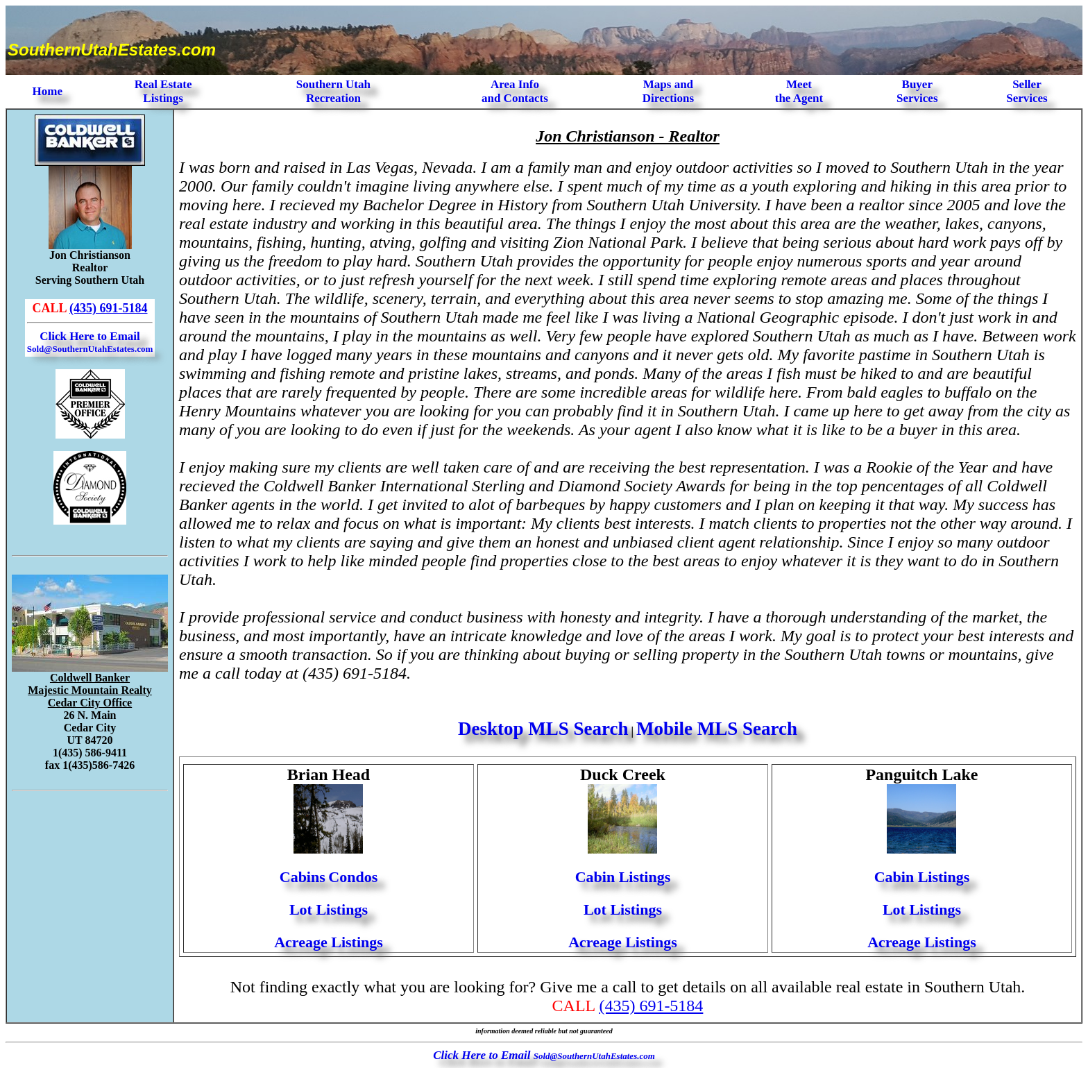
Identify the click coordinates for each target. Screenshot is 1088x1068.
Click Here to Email (90, 342)
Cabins (302, 876)
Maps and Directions (668, 91)
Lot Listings (328, 909)
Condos (352, 876)
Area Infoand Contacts (515, 91)
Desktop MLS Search (543, 728)
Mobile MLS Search (716, 728)
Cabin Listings (623, 876)
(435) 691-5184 (108, 308)
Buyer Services (916, 91)
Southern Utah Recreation (333, 91)
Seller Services (1026, 91)
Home (47, 91)
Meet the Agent (799, 91)
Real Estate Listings (163, 91)
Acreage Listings (328, 942)
